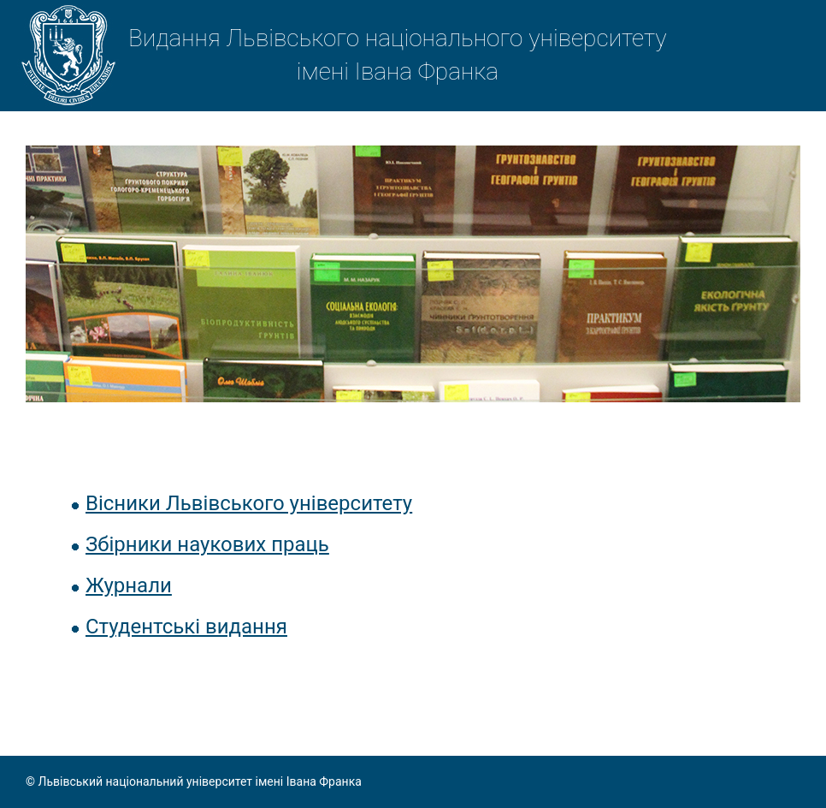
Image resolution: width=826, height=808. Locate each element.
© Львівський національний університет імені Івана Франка (194, 781)
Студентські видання (186, 627)
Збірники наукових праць (207, 544)
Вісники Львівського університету (249, 503)
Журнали (129, 585)
